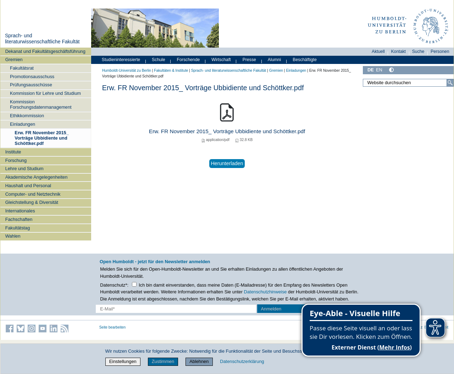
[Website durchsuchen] (408, 83)
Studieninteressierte (121, 59)
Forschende (188, 59)
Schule (158, 59)
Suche (418, 51)
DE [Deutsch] (370, 69)
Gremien (14, 59)
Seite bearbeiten (112, 327)
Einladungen (22, 124)
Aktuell (378, 51)
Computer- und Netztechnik (33, 194)
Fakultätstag (17, 228)
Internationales (20, 210)
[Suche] (450, 83)
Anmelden (271, 308)
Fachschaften (19, 219)
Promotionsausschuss (32, 76)
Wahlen (13, 236)
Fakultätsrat (22, 68)
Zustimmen (163, 361)
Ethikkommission (27, 115)
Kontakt (398, 51)
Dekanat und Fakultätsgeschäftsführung (45, 51)
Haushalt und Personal (28, 185)
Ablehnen (199, 361)
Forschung (16, 160)
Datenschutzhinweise (265, 291)
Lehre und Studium (24, 168)
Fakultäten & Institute (171, 70)
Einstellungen (123, 361)
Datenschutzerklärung (242, 361)
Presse (249, 59)
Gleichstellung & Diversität (31, 202)
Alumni (274, 59)
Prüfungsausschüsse (31, 84)
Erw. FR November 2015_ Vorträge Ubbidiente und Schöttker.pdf (41, 138)
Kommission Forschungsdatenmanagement (41, 104)
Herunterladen (227, 163)
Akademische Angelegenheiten (36, 177)
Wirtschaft (221, 59)
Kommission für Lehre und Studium (45, 93)
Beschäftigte (305, 59)
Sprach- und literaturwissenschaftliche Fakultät (42, 39)
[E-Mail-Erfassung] (176, 309)
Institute (13, 152)
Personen (440, 51)
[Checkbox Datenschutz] (134, 284)
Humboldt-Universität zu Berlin (126, 70)
